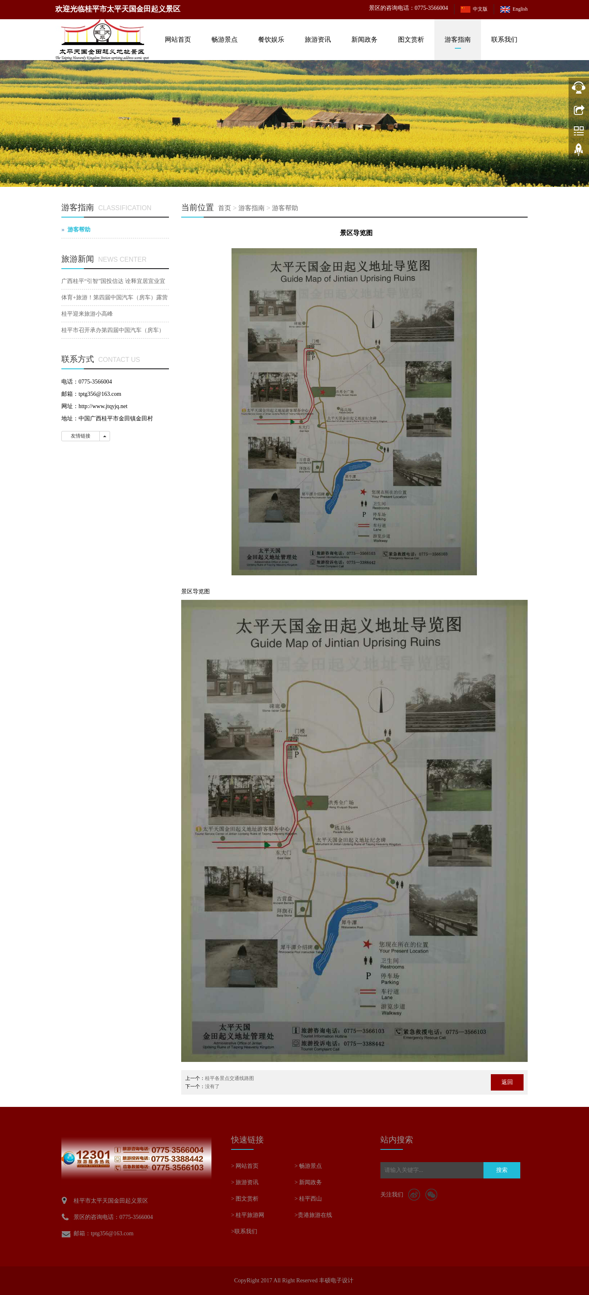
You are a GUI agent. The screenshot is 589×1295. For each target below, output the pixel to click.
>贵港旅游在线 (313, 1215)
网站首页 (178, 39)
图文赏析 (411, 39)
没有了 (212, 1086)
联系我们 (504, 39)
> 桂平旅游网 (247, 1215)
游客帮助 (285, 207)
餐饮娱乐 (271, 39)
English (520, 9)
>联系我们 (244, 1231)
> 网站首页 (245, 1166)
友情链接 (80, 436)
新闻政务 (364, 39)
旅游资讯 (318, 39)
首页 (224, 207)
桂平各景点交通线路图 (229, 1078)
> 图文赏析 (245, 1199)
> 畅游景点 (308, 1166)
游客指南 (458, 39)
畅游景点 (224, 39)
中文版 (480, 9)
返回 (507, 1082)
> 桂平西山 (308, 1199)
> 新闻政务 (308, 1182)
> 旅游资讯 (245, 1182)
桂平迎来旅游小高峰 (87, 314)
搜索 (502, 1170)
